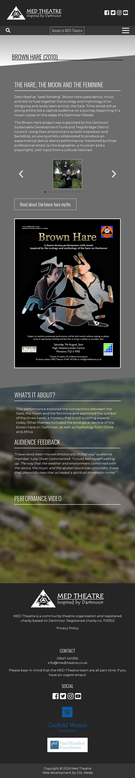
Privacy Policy (68, 628)
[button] (21, 174)
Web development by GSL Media (67, 773)
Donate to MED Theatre (67, 30)
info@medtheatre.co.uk (67, 663)
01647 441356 (67, 658)
